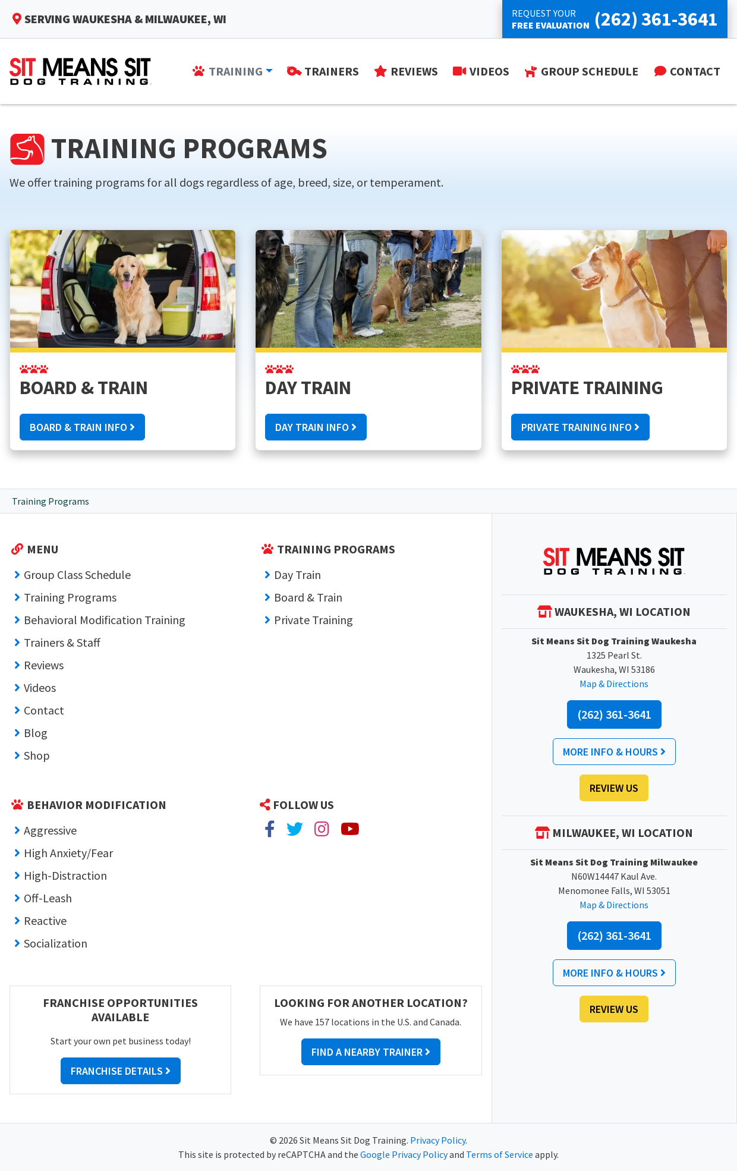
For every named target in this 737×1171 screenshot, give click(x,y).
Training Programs (70, 597)
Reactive (45, 920)
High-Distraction (65, 875)
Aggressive (50, 830)
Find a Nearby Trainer (370, 1052)
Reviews (44, 664)
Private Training (313, 619)
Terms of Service (499, 1154)
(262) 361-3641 (614, 714)
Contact (44, 710)
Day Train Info (316, 427)
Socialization (55, 943)
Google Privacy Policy (404, 1154)
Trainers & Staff (62, 642)
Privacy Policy (437, 1140)
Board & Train (308, 597)
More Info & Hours (614, 751)
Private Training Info (580, 427)
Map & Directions (613, 684)
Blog (36, 732)
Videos (40, 687)
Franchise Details (121, 1071)
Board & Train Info (82, 427)
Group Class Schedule (77, 574)
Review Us (614, 788)
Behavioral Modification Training (104, 619)
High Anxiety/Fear (68, 852)
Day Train (297, 574)
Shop (37, 755)
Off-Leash (48, 897)
